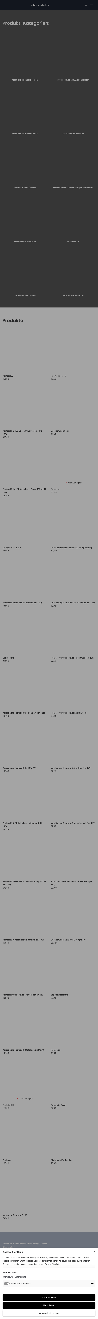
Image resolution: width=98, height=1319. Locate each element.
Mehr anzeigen (10, 1272)
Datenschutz (20, 1277)
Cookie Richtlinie (52, 1264)
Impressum (8, 1277)
